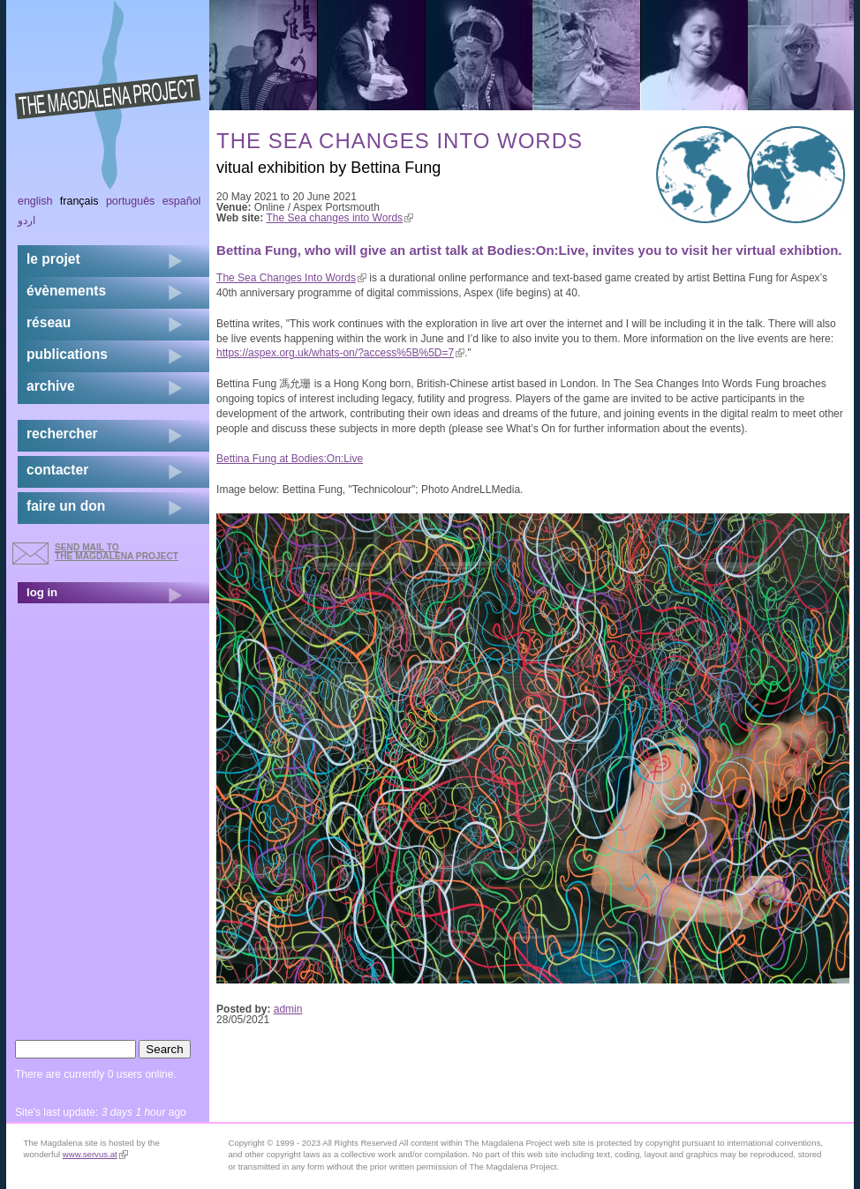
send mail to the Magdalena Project (116, 551)
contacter (57, 469)
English (35, 201)
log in (41, 592)
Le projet (53, 258)
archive (50, 385)
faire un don (65, 505)
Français (79, 201)
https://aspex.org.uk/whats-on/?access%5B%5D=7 (340, 353)
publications (67, 354)
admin (288, 1009)
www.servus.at (95, 1154)
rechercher (62, 433)
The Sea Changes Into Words (291, 278)
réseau (48, 322)
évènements (66, 290)
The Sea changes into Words (340, 218)
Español (181, 201)
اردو (26, 220)
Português (130, 201)
